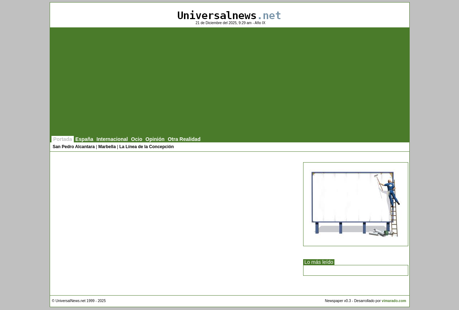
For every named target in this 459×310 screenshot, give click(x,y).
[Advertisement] (229, 81)
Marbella (107, 146)
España (84, 139)
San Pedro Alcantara (74, 146)
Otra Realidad (184, 139)
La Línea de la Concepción (146, 146)
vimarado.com (394, 301)
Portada (62, 139)
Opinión (155, 139)
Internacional (112, 139)
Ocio (136, 139)
